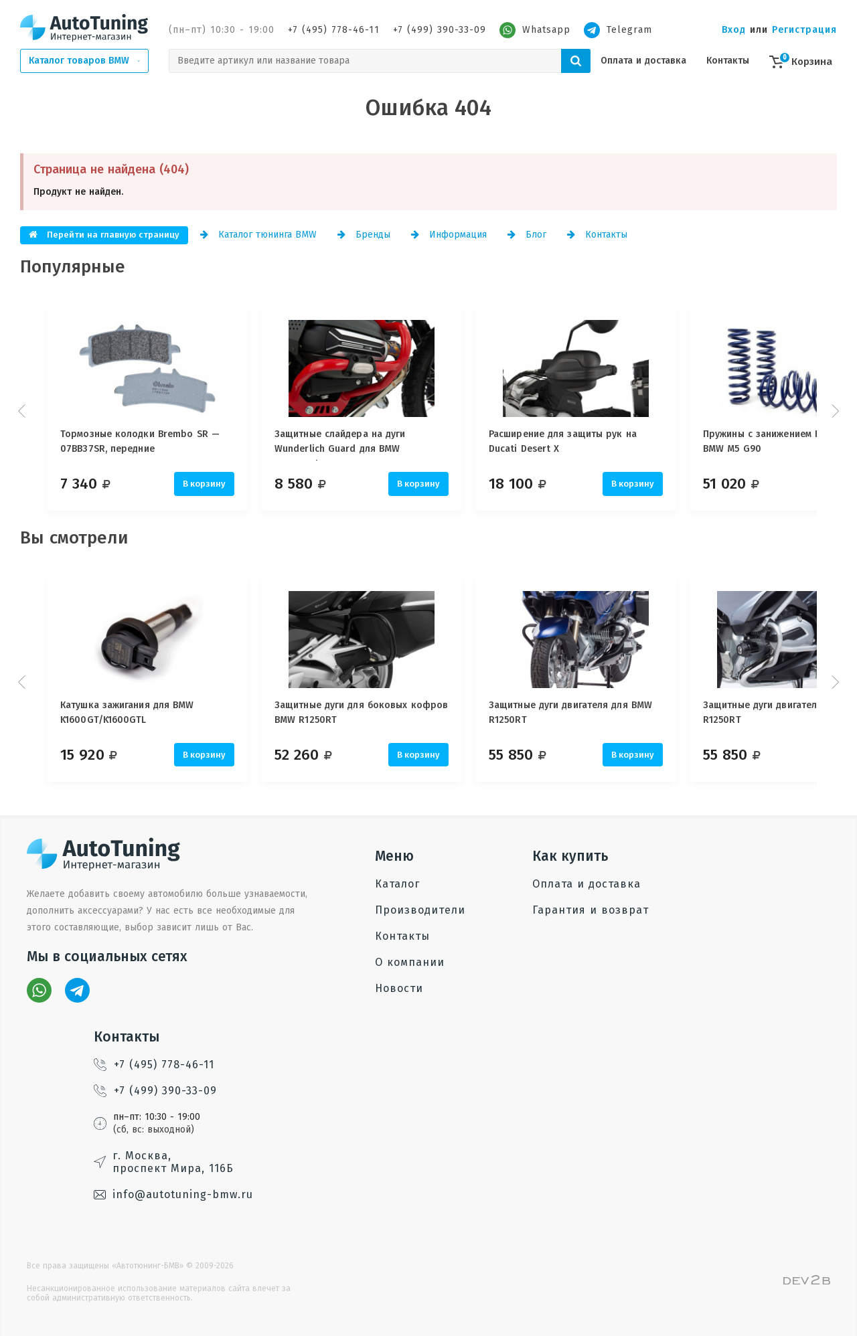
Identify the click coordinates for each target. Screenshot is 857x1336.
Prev (23, 411)
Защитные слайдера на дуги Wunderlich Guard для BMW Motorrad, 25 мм (346, 444)
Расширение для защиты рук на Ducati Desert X (576, 441)
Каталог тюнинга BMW (258, 234)
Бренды (363, 234)
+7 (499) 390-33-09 (439, 29)
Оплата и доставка (643, 60)
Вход (734, 29)
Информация (449, 234)
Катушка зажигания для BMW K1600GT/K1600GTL (127, 712)
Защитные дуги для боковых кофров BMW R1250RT (368, 712)
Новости (399, 988)
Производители (420, 910)
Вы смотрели (74, 537)
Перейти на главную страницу (104, 235)
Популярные (72, 266)
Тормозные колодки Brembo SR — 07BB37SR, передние (140, 441)
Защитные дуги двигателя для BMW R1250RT (584, 712)
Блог (527, 234)
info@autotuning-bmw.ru (173, 1194)
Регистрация (804, 29)
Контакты (727, 60)
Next (833, 411)
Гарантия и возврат (590, 910)
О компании (410, 962)
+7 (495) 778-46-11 (334, 29)
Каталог (397, 884)
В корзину (204, 484)
